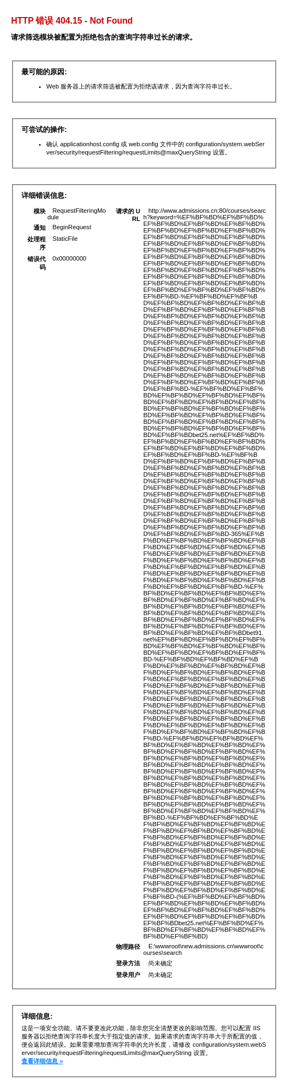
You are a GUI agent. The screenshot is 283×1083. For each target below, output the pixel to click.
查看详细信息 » (42, 1061)
